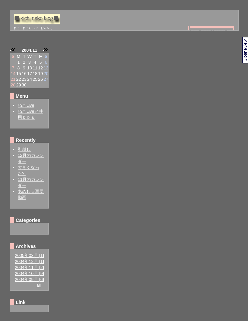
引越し (24, 149)
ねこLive (26, 105)
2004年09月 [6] (29, 279)
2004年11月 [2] (29, 267)
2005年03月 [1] (29, 255)
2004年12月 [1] (29, 261)
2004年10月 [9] (29, 273)
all (38, 285)
